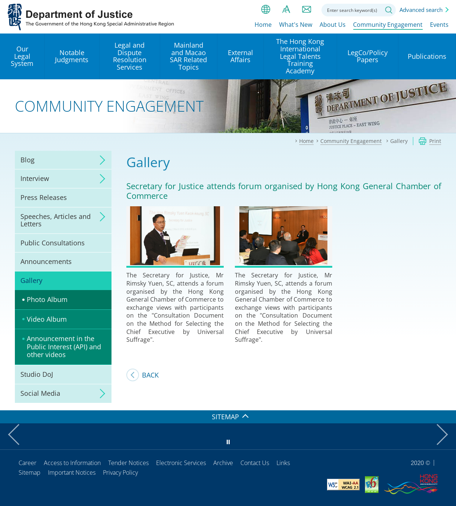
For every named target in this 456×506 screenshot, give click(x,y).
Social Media (40, 393)
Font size (286, 9)
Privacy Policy (120, 472)
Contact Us (254, 463)
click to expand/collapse (100, 160)
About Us (333, 25)
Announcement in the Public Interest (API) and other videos (64, 346)
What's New (295, 25)
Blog (27, 159)
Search (389, 10)
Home (263, 25)
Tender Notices (128, 463)
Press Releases (43, 197)
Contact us (306, 9)
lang (265, 9)
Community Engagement (388, 25)
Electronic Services (181, 463)
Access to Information (72, 463)
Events (439, 25)
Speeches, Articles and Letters (55, 220)
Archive (223, 463)
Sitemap (30, 472)
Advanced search (421, 9)
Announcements (46, 261)
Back (150, 374)
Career (27, 463)
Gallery (31, 280)
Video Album (47, 319)
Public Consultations (52, 242)
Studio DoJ (36, 374)
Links (283, 463)
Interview (34, 178)
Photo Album (47, 299)
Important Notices (72, 472)
